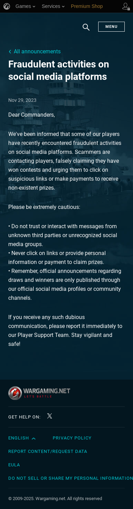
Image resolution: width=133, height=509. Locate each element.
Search (86, 30)
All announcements (37, 51)
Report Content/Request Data (47, 451)
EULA (14, 464)
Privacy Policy (72, 438)
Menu (111, 26)
